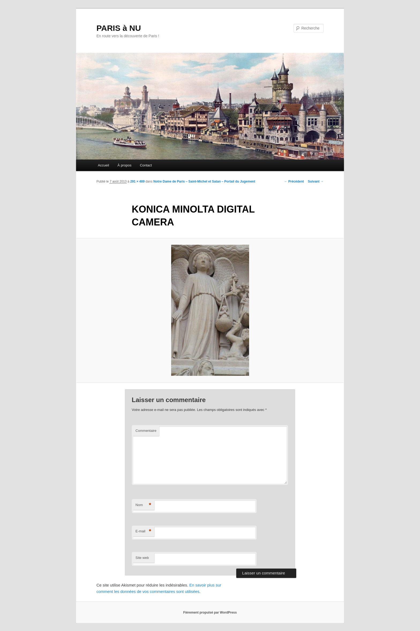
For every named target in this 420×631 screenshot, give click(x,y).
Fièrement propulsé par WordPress (210, 612)
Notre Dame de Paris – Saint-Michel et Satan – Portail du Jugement (204, 181)
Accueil (103, 165)
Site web (142, 558)
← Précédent (294, 181)
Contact (146, 165)
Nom (143, 505)
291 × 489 (137, 181)
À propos (125, 165)
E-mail (143, 531)
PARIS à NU (118, 28)
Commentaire (146, 431)
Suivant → (316, 181)
